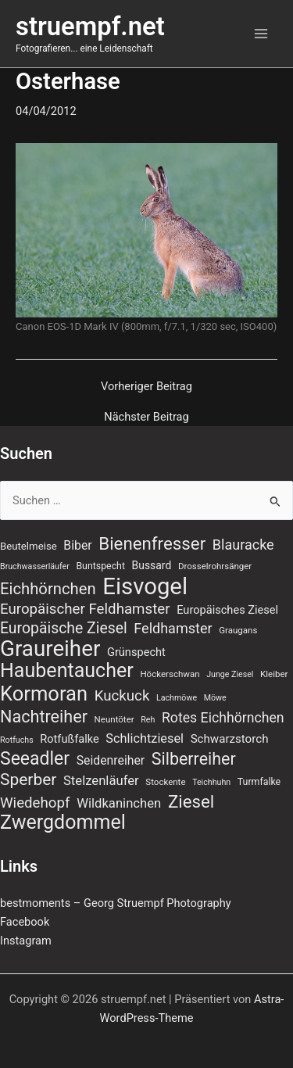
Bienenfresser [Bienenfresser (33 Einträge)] (151, 543)
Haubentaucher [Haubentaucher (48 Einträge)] (67, 670)
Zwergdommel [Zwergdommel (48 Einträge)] (63, 822)
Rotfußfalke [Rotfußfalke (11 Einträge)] (69, 739)
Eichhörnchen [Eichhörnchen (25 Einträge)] (48, 588)
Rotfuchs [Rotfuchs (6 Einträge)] (17, 740)
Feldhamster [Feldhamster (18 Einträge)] (173, 628)
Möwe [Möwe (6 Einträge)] (215, 698)
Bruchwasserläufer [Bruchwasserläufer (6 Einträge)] (35, 566)
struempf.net (90, 26)
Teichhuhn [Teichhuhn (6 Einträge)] (211, 782)
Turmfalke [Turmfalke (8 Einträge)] (259, 781)
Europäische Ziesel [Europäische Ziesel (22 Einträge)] (63, 628)
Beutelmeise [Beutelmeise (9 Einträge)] (28, 546)
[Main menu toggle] (261, 33)
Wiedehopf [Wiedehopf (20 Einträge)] (35, 803)
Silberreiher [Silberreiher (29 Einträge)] (194, 759)
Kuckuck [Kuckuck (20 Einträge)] (122, 695)
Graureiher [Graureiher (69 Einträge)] (50, 649)
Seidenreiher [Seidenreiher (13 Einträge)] (111, 760)
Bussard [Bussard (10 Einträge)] (152, 565)
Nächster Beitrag (146, 417)
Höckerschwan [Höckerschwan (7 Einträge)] (169, 673)
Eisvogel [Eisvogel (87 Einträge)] (145, 586)
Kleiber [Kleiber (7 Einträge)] (274, 673)
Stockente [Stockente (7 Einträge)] (165, 781)
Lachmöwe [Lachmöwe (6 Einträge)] (176, 698)
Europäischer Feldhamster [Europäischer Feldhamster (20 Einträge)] (85, 609)
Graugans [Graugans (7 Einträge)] (238, 630)
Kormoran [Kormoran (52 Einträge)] (44, 693)
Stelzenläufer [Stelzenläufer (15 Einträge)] (101, 780)
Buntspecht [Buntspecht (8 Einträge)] (100, 566)
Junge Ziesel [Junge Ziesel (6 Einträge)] (229, 674)
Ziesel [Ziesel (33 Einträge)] (191, 801)
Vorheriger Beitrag (146, 386)
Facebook (24, 922)
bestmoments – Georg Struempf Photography (115, 903)
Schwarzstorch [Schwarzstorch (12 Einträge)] (230, 739)
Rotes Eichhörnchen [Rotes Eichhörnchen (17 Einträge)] (223, 718)
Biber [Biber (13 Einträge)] (77, 545)
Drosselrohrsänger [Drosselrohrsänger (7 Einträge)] (215, 566)
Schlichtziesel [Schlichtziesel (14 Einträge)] (144, 738)
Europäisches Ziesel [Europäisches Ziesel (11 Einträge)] (227, 610)
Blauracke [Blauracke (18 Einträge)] (243, 544)
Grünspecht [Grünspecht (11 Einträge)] (136, 652)
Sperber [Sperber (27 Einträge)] (28, 779)
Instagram (26, 941)
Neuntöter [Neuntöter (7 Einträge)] (114, 719)
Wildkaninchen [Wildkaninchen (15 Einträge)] (119, 803)
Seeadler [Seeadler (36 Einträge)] (35, 759)
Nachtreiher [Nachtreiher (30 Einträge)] (44, 717)
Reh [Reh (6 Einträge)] (148, 720)
